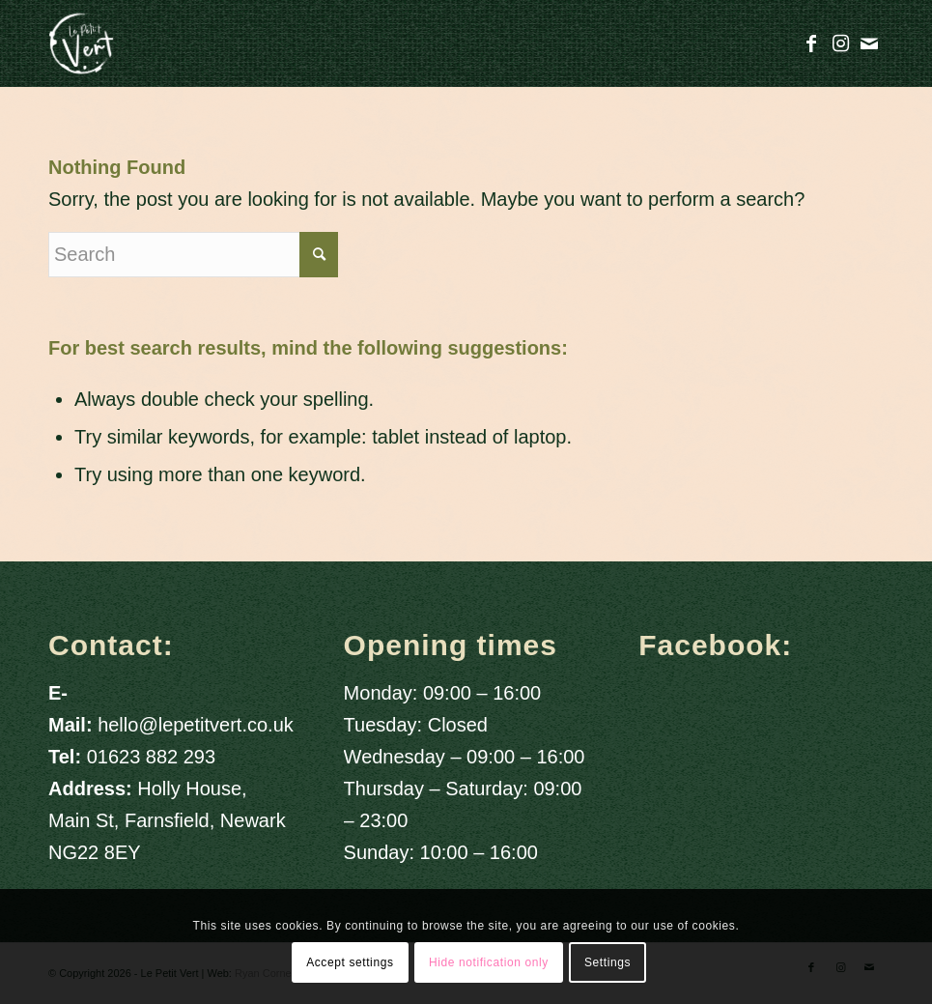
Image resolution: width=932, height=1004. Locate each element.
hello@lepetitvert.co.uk (196, 724)
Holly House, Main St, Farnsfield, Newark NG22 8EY (167, 820)
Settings (607, 962)
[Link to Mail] (869, 43)
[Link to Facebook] (811, 43)
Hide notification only (489, 962)
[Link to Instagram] (840, 43)
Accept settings (349, 962)
